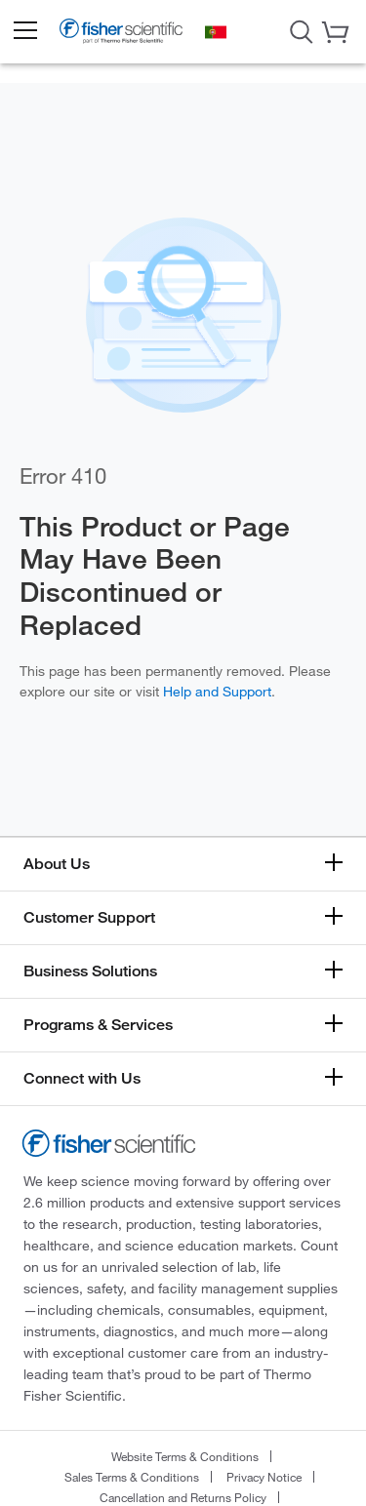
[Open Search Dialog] (301, 30)
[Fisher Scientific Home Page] (121, 35)
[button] (24, 31)
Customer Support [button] (89, 917)
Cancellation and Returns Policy (183, 1497)
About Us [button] (56, 863)
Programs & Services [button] (98, 1024)
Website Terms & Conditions (185, 1456)
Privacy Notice (264, 1477)
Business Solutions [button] (90, 971)
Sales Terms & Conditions (131, 1477)
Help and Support (217, 691)
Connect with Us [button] (82, 1078)
